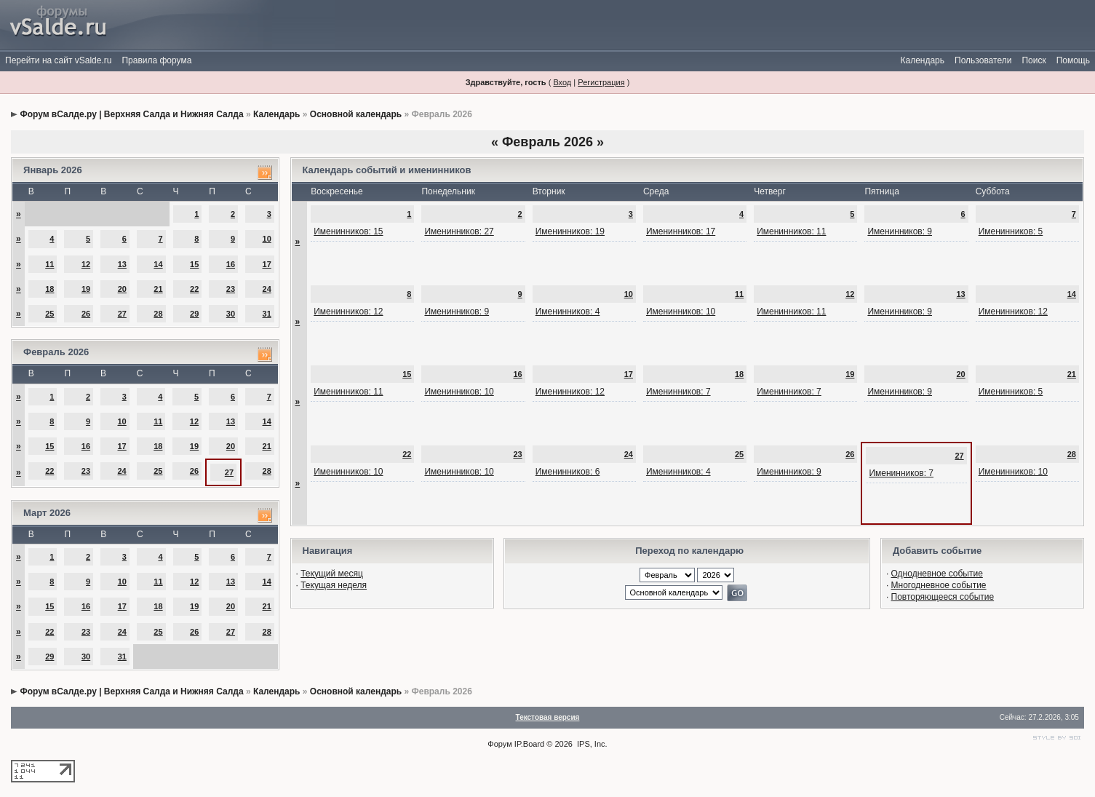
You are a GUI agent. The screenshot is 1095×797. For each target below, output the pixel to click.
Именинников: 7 (678, 391)
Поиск (1034, 60)
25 (49, 313)
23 (230, 289)
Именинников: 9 (899, 231)
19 (85, 289)
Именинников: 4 (567, 311)
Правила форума (156, 60)
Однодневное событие (937, 573)
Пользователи (983, 60)
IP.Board (529, 743)
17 (267, 264)
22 (194, 289)
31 (267, 313)
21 (158, 289)
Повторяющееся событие (943, 597)
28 (158, 313)
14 (158, 264)
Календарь (922, 60)
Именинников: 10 (680, 311)
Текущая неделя (333, 585)
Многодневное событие (939, 585)
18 (49, 289)
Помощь (1073, 60)
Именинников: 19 (570, 231)
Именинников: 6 (567, 472)
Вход (562, 82)
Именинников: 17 (680, 231)
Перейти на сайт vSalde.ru (58, 60)
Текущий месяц (331, 573)
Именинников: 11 (791, 231)
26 (85, 313)
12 (85, 264)
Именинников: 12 (348, 311)
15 (194, 264)
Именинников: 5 (1011, 231)
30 (230, 313)
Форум (499, 743)
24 (267, 289)
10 (267, 238)
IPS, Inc (591, 743)
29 (194, 313)
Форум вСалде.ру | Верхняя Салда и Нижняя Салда (131, 114)
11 (49, 264)
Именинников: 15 (348, 231)
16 (230, 264)
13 (122, 264)
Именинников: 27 (458, 231)
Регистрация (601, 82)
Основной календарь (356, 114)
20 (122, 289)
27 (122, 313)
